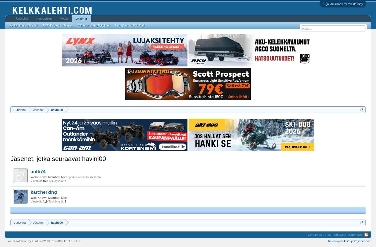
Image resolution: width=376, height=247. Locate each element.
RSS (366, 235)
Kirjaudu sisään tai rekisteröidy (343, 4)
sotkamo (95, 177)
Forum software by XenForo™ (43, 241)
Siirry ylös (355, 234)
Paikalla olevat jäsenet (57, 25)
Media (64, 18)
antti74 (38, 171)
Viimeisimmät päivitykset (94, 25)
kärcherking (44, 192)
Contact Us (315, 234)
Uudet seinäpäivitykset (130, 25)
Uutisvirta (22, 18)
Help (328, 234)
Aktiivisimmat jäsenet (24, 25)
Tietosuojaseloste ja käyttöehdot (348, 241)
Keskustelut (44, 18)
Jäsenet (81, 18)
